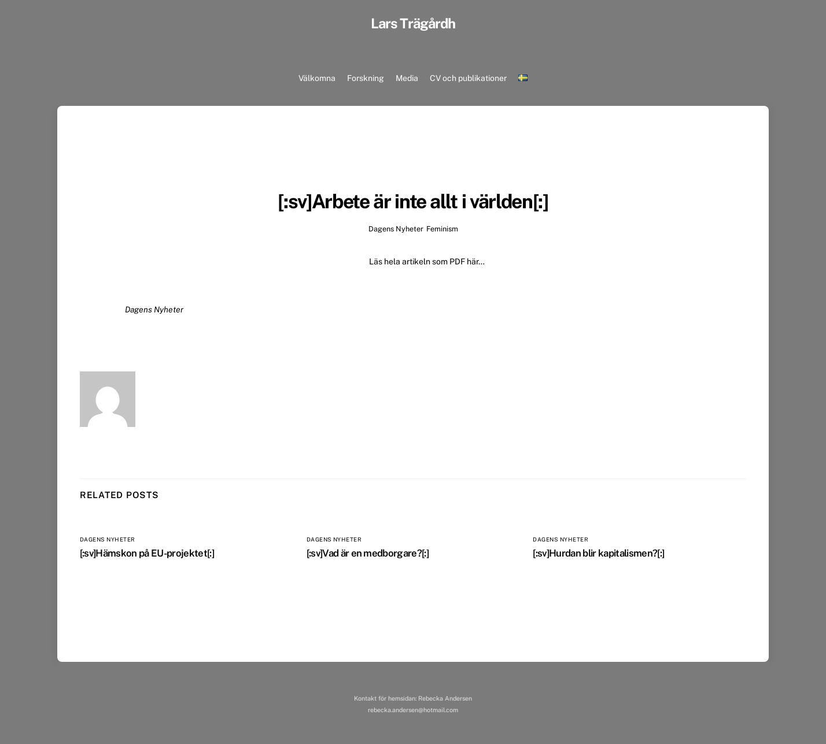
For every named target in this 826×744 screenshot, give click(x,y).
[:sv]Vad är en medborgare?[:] (368, 553)
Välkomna (316, 78)
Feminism (442, 228)
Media (407, 78)
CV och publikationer (468, 78)
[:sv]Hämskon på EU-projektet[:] (147, 553)
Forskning (365, 78)
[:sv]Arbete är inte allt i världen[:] (413, 201)
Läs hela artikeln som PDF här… (427, 261)
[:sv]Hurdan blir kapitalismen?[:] (598, 553)
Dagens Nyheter (395, 228)
